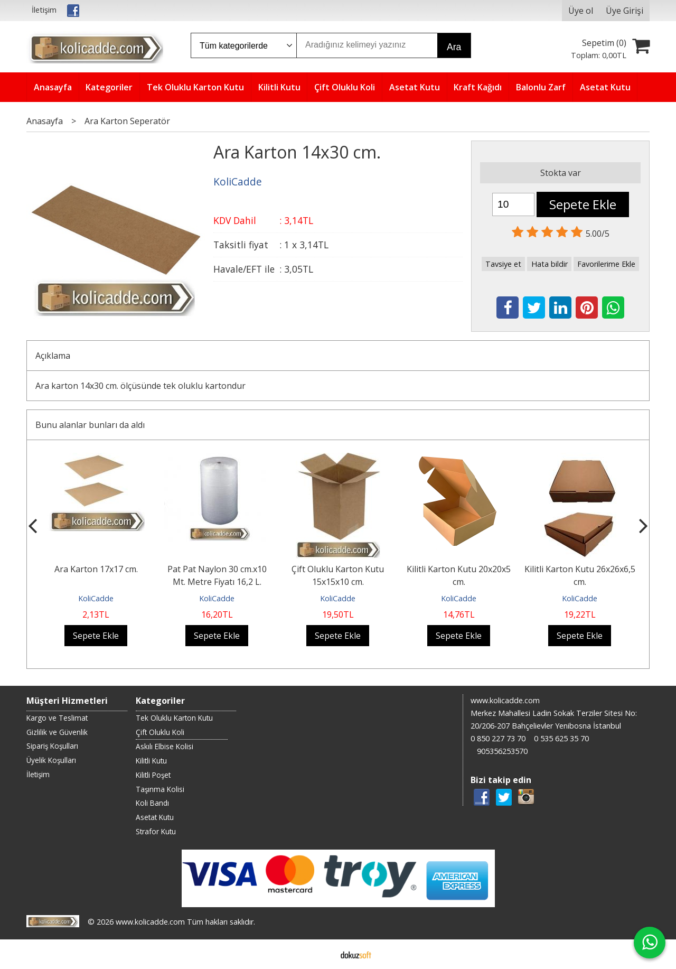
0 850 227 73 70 (498, 738)
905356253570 (502, 751)
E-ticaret (321, 954)
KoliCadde (96, 598)
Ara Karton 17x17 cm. (96, 569)
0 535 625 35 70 (561, 738)
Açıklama (52, 355)
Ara (454, 47)
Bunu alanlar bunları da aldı (90, 425)
